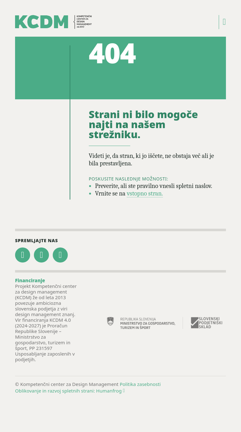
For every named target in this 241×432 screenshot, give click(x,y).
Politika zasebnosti (140, 384)
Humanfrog (110, 390)
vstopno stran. (145, 193)
